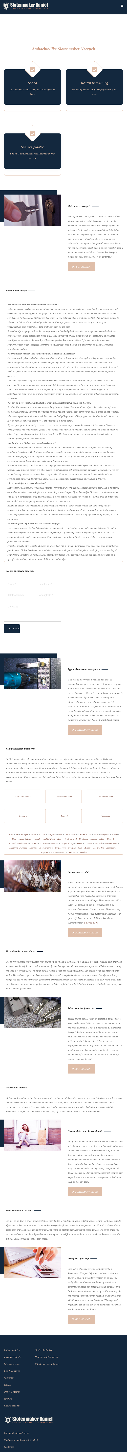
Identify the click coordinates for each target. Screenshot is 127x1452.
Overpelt (72, 828)
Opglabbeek (60, 828)
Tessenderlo (111, 828)
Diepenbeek (70, 815)
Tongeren (44, 832)
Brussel (64, 796)
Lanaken (54, 824)
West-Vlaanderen (64, 777)
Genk (95, 815)
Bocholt (42, 815)
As (17, 815)
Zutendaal (82, 832)
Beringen (24, 815)
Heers (60, 819)
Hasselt (37, 819)
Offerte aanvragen (86, 710)
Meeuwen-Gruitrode (18, 828)
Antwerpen (105, 796)
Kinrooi (33, 824)
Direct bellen (82, 248)
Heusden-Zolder (97, 819)
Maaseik (98, 824)
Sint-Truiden (98, 828)
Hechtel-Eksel (49, 819)
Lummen (88, 824)
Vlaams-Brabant (105, 777)
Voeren (54, 832)
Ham (14, 819)
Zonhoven (71, 832)
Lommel (79, 824)
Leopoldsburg (67, 824)
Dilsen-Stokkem (84, 815)
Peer (80, 828)
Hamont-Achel (25, 819)
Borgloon (52, 815)
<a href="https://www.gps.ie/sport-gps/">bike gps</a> (94, 587)
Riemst (87, 828)
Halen (114, 815)
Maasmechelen (110, 824)
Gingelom (104, 815)
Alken (10, 815)
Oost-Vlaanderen (23, 777)
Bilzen (33, 815)
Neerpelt (33, 828)
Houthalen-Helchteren (18, 824)
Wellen (62, 832)
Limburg (23, 796)
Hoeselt (110, 819)
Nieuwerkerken (46, 828)
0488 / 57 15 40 (91, 903)
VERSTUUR (14, 610)
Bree (60, 815)
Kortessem (44, 824)
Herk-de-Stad (71, 819)
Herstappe (83, 819)
